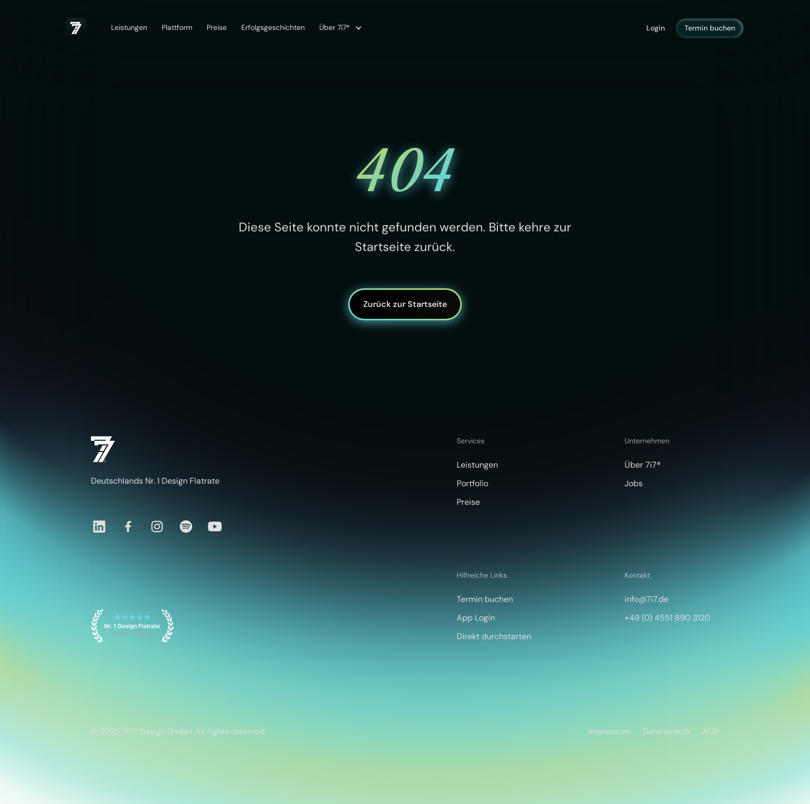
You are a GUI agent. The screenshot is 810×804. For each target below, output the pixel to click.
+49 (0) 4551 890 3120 (667, 617)
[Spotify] (186, 526)
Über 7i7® (643, 464)
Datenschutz (666, 731)
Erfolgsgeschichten (273, 27)
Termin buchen (709, 28)
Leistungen (129, 27)
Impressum (609, 731)
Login (655, 28)
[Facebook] (128, 526)
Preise (217, 27)
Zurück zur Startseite (405, 304)
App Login (476, 617)
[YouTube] (215, 526)
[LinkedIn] (99, 526)
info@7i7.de (646, 599)
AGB (711, 731)
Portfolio (472, 483)
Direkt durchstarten (494, 636)
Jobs (634, 483)
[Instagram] (157, 526)
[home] (76, 28)
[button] (339, 27)
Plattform (177, 27)
